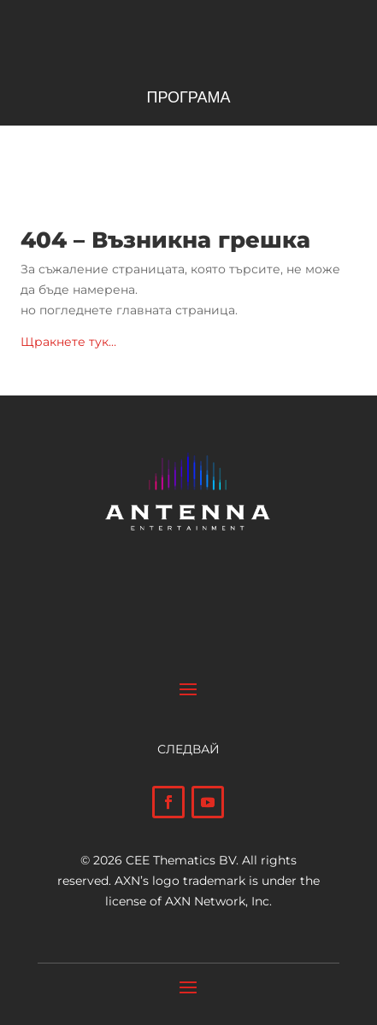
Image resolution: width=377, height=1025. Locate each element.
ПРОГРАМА (188, 98)
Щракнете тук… (68, 341)
